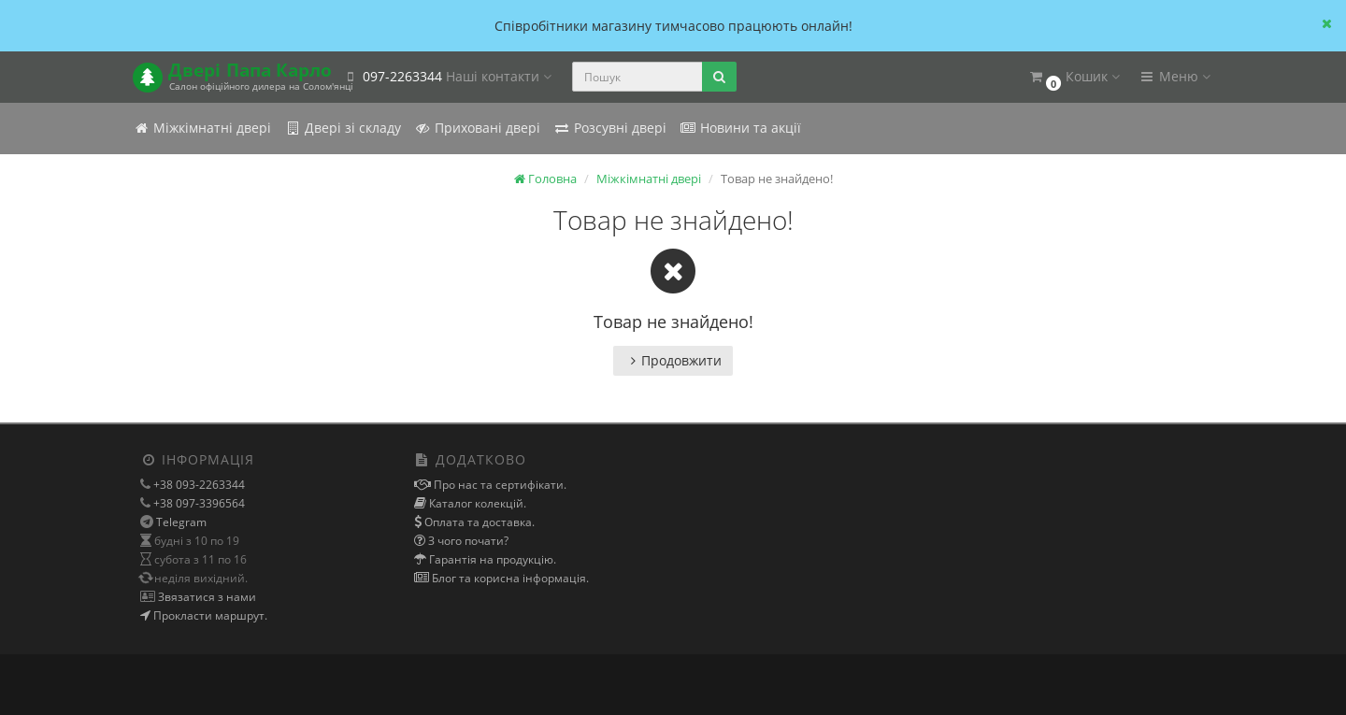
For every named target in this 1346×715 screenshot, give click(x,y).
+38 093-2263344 (197, 485)
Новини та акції (740, 127)
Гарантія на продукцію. (491, 559)
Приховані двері (477, 127)
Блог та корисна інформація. (509, 578)
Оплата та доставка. (478, 522)
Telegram (181, 522)
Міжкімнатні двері (202, 127)
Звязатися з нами (205, 597)
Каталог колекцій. (476, 503)
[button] (1073, 77)
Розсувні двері (609, 127)
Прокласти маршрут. (208, 615)
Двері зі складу (342, 127)
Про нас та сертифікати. (498, 485)
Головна (545, 178)
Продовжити (673, 360)
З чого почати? (466, 541)
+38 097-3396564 (197, 503)
